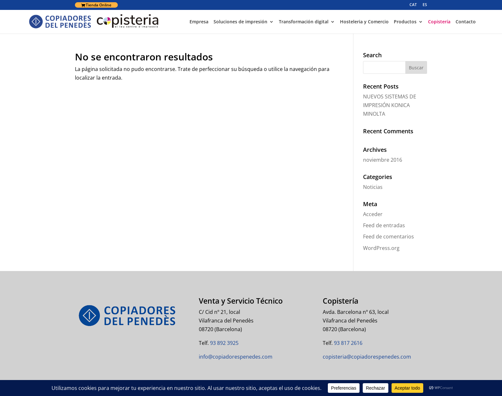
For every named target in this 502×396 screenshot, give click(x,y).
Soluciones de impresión (240, 22)
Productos (405, 22)
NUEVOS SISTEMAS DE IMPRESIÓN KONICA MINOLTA (389, 105)
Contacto (466, 22)
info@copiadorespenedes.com (235, 356)
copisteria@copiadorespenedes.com (367, 356)
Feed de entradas (384, 225)
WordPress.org (381, 248)
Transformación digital (303, 22)
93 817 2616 (347, 342)
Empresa (199, 22)
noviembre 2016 (382, 159)
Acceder (373, 214)
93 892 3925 (224, 342)
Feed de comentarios (388, 236)
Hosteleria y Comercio (364, 22)
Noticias (373, 186)
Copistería (439, 22)
